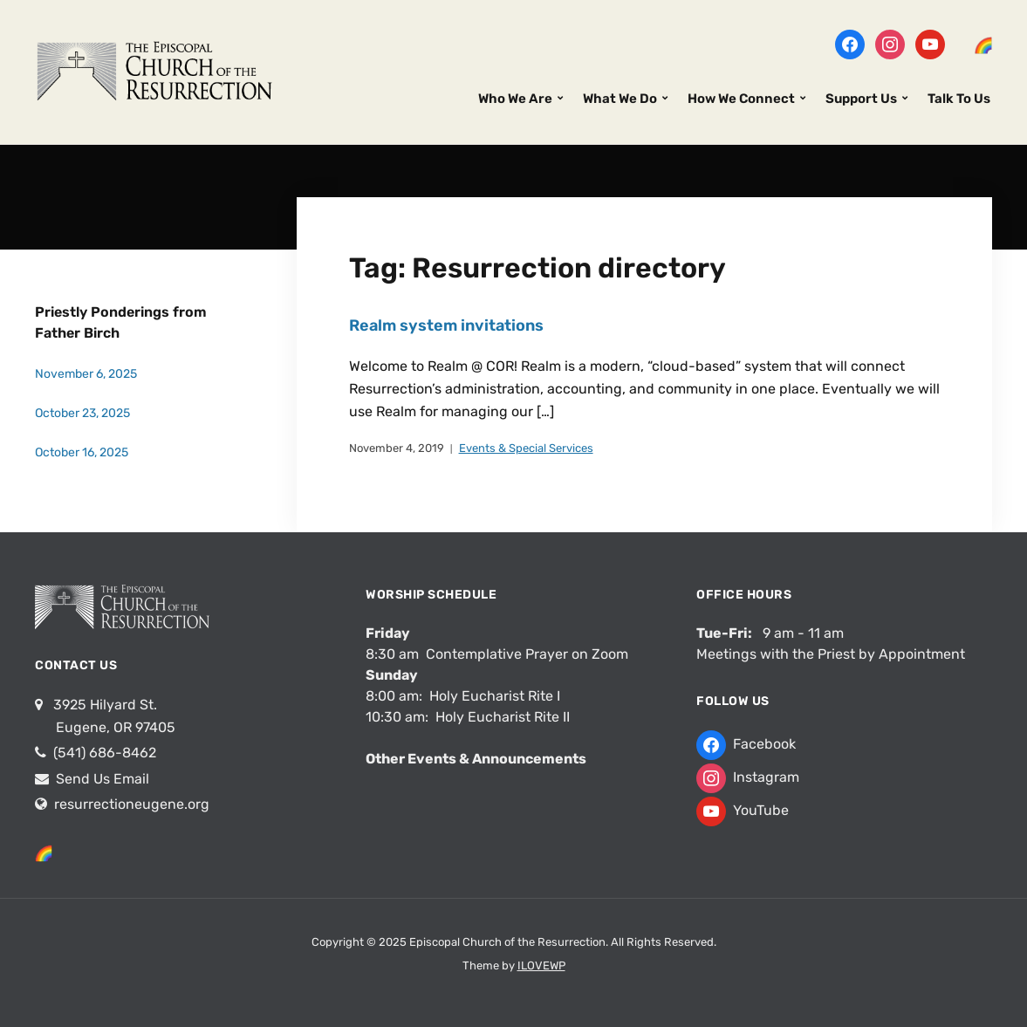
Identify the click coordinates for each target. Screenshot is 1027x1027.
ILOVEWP (541, 965)
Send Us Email (100, 778)
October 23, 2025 (82, 413)
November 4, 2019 (396, 448)
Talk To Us (959, 98)
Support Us (861, 98)
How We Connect (741, 98)
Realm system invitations (446, 325)
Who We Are (515, 98)
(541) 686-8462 (103, 752)
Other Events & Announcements (476, 758)
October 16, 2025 (81, 452)
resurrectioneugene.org (131, 804)
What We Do (620, 98)
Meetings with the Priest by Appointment (830, 654)
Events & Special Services (526, 448)
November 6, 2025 (86, 373)
